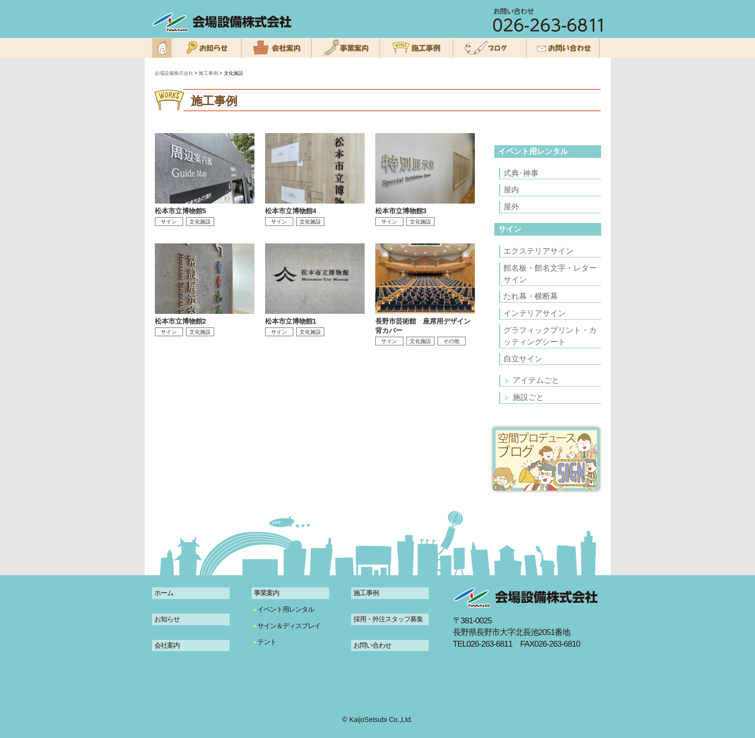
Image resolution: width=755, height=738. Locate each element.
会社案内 (167, 645)
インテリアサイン (534, 313)
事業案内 (266, 593)
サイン (509, 229)
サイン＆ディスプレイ (288, 626)
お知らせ (167, 619)
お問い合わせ (372, 645)
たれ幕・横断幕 (530, 296)
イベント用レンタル (533, 151)
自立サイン (522, 359)
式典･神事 (520, 173)
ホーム (163, 593)
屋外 (511, 207)
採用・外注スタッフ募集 (388, 619)
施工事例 (366, 593)
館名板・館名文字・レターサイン (550, 274)
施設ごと (524, 397)
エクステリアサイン (538, 251)
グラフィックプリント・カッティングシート (550, 336)
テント (266, 642)
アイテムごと (532, 380)
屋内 (511, 190)
